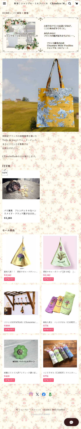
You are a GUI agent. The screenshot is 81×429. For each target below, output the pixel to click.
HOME (6, 13)
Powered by (40, 414)
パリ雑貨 (17, 13)
